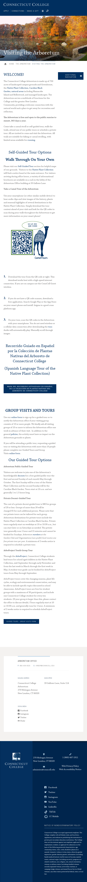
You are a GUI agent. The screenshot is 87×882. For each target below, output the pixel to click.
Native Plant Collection (17, 87)
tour (50, 326)
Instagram (24, 714)
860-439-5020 (24, 665)
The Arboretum (23, 64)
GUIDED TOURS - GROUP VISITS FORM (21, 621)
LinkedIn (52, 806)
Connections (18, 11)
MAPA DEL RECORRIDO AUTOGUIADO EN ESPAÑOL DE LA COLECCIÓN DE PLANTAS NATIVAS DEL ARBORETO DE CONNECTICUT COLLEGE (30, 389)
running (31, 139)
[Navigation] (43, 11)
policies (14, 434)
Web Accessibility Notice (70, 769)
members (37, 534)
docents (21, 475)
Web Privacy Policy (70, 765)
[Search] (49, 11)
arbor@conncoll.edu (44, 665)
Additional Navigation (70, 76)
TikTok (52, 811)
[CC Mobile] (51, 816)
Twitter (23, 717)
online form (16, 417)
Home (6, 64)
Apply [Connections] (6, 11)
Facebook (24, 710)
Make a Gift (33, 11)
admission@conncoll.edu (44, 769)
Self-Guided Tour (26, 166)
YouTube (52, 801)
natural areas (17, 91)
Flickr (22, 720)
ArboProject (21, 556)
